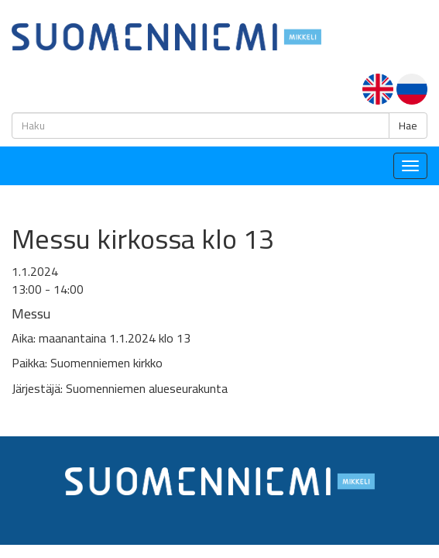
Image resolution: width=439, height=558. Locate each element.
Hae (408, 125)
